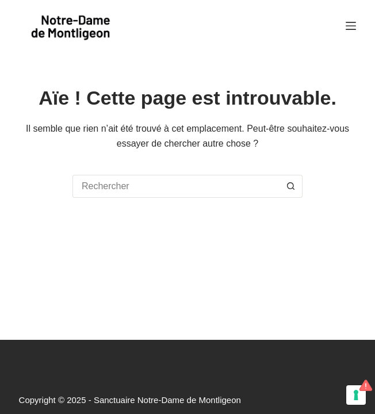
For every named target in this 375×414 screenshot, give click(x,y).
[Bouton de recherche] (291, 186)
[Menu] (351, 26)
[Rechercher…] (176, 186)
